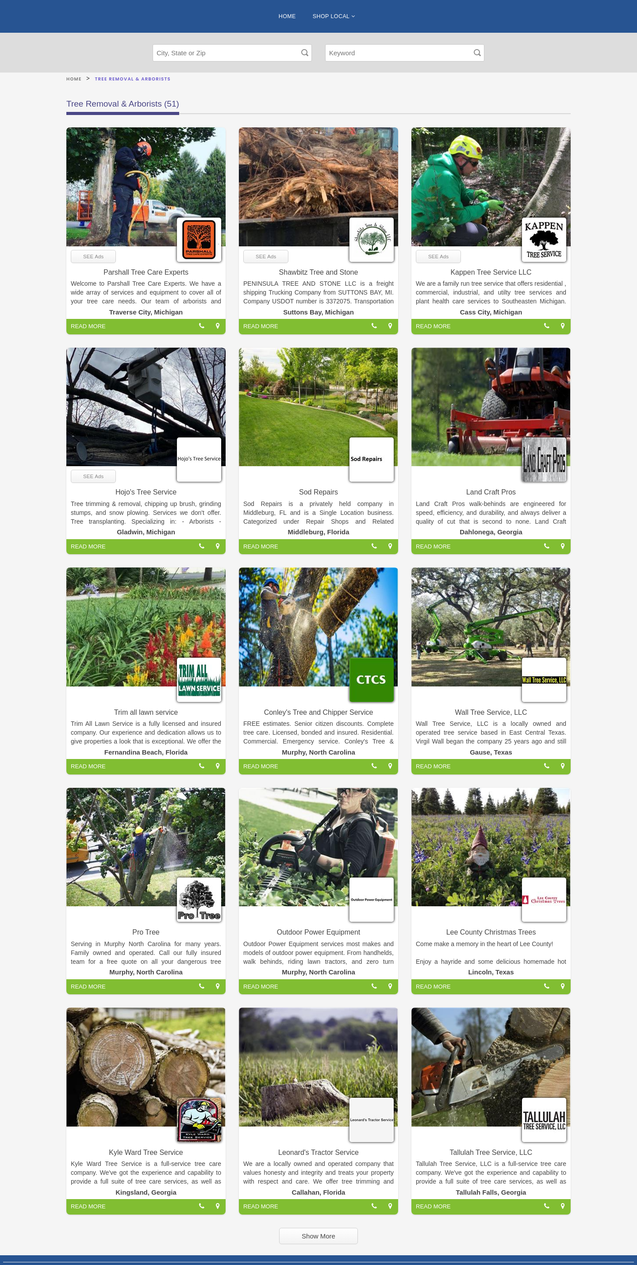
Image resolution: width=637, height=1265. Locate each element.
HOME (287, 16)
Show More (318, 1236)
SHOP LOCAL (334, 16)
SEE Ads (93, 256)
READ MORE (88, 326)
